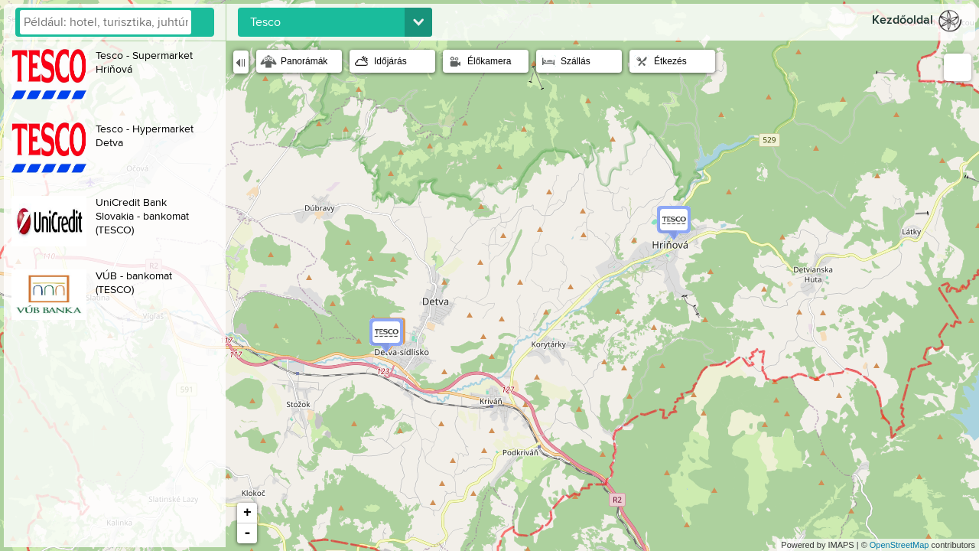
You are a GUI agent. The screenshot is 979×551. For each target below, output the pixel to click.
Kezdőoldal (902, 20)
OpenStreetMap (899, 544)
